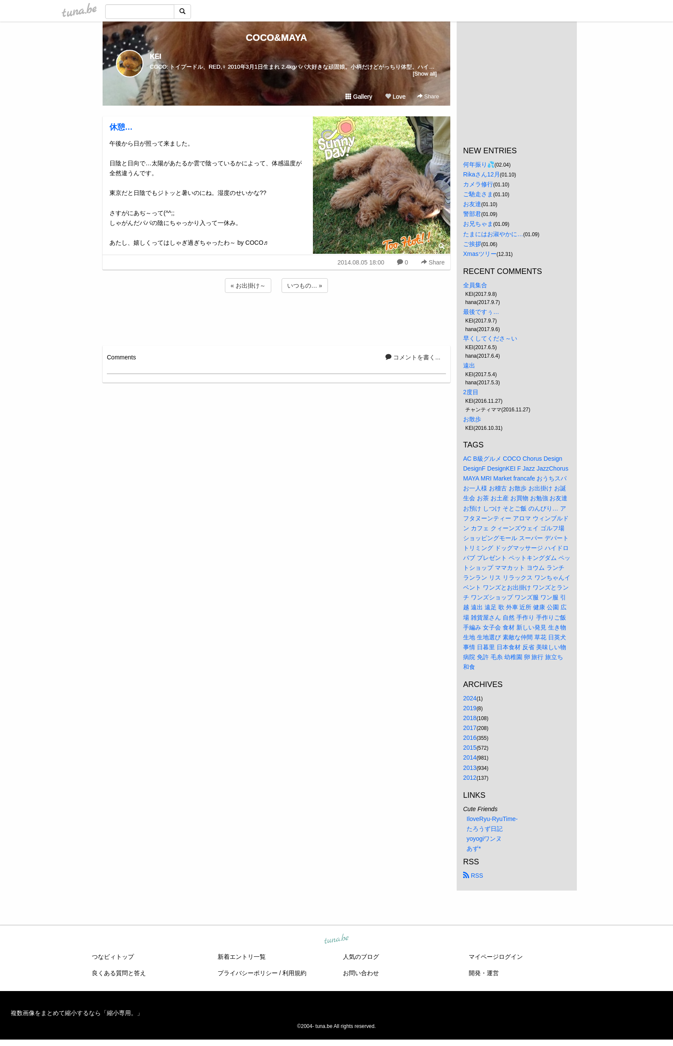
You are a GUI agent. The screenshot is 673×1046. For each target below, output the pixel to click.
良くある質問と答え (119, 973)
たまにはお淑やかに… (493, 234)
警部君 (472, 213)
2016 (469, 737)
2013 (469, 767)
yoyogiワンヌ (484, 838)
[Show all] (425, 73)
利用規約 (294, 973)
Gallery (359, 96)
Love (395, 96)
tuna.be (336, 939)
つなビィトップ (113, 956)
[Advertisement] (276, 317)
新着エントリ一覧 (242, 956)
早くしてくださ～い (490, 338)
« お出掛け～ (248, 285)
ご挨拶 (472, 243)
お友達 (472, 204)
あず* (474, 848)
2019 (469, 708)
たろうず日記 (485, 828)
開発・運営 (484, 973)
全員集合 (475, 285)
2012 (469, 777)
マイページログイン (496, 956)
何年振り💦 (478, 164)
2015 (469, 747)
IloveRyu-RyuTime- (492, 818)
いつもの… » (304, 285)
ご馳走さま (478, 194)
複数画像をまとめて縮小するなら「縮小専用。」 (77, 1013)
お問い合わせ (361, 973)
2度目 (471, 392)
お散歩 (472, 419)
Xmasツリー (480, 253)
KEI (155, 56)
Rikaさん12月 (481, 174)
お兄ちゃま (478, 223)
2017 (469, 727)
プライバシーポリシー (248, 973)
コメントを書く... (412, 357)
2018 (469, 718)
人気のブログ (361, 956)
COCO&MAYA (276, 37)
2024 (469, 698)
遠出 (469, 365)
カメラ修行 (478, 184)
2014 (469, 757)
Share (428, 96)
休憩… (121, 127)
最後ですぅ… (481, 311)
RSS (473, 875)
